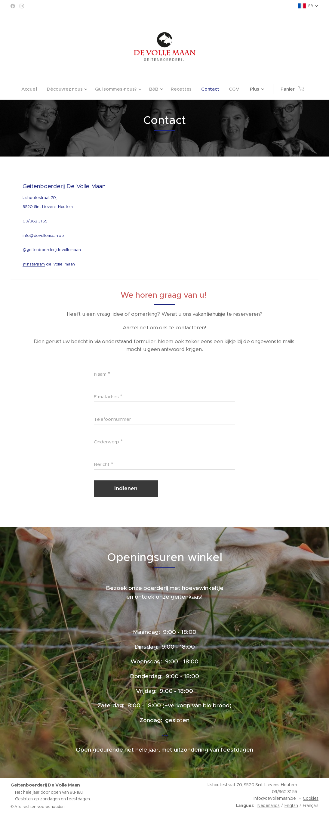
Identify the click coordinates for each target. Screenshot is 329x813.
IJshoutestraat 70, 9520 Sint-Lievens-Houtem (252, 784)
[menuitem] (29, 89)
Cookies (310, 798)
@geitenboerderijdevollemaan (52, 249)
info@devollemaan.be (43, 235)
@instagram (34, 264)
